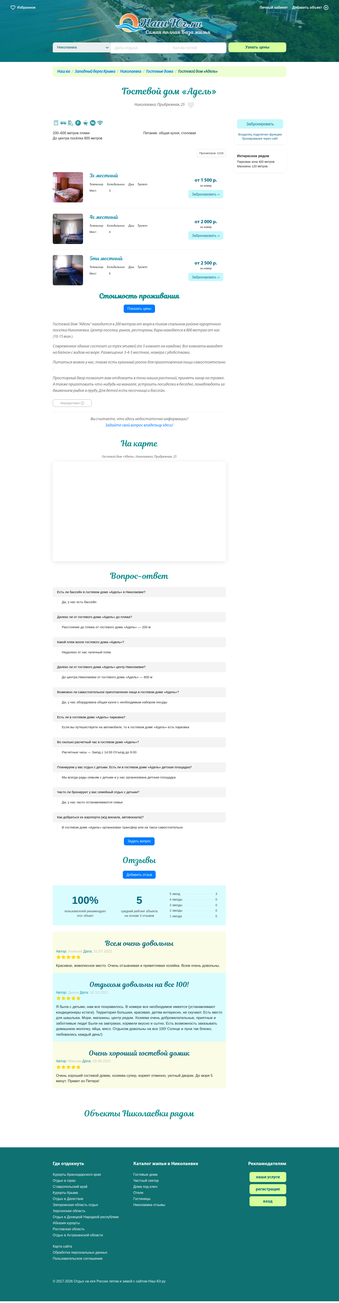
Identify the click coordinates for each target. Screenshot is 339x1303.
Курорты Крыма (65, 1194)
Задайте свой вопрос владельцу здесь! (139, 427)
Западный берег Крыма (95, 72)
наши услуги (268, 1179)
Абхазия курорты (66, 1224)
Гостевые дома (159, 72)
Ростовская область (69, 1230)
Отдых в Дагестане (68, 1200)
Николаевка (130, 72)
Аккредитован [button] (70, 404)
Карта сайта (62, 1248)
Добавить (310, 7)
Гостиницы (141, 1200)
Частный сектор (146, 1182)
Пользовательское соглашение (77, 1260)
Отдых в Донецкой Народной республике (86, 1218)
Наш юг (63, 72)
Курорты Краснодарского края (77, 1176)
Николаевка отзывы (149, 1206)
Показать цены (139, 310)
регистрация (268, 1191)
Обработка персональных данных (80, 1254)
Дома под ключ (145, 1188)
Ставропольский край (70, 1188)
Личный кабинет (273, 7)
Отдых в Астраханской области (78, 1236)
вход (267, 1203)
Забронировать (204, 194)
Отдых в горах (64, 1182)
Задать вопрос (139, 843)
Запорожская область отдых (75, 1206)
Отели (138, 1194)
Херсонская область (69, 1212)
